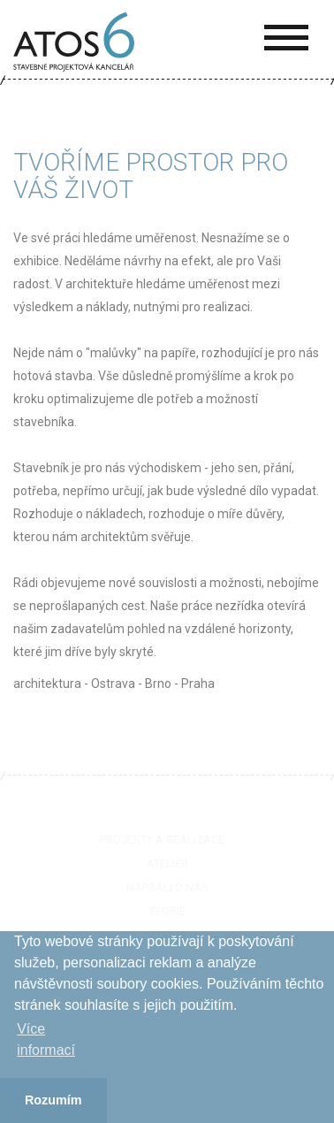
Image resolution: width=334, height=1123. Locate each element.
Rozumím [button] (53, 1100)
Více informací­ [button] (46, 1039)
